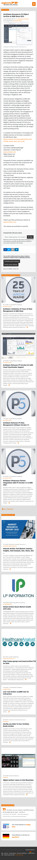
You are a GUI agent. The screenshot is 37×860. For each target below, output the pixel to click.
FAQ (2, 853)
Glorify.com (6, 721)
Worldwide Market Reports (10, 546)
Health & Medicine (14, 657)
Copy (30, 237)
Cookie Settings (19, 855)
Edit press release (11, 264)
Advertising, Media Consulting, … (17, 602)
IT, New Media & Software (22, 19)
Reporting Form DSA (9, 855)
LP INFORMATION (7, 604)
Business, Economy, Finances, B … (17, 544)
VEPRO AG (5, 777)
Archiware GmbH (17, 20)
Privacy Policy (12, 853)
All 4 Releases (7, 509)
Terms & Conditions (22, 853)
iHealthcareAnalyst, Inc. (9, 658)
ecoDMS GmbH (6, 689)
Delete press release (12, 261)
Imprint (6, 853)
